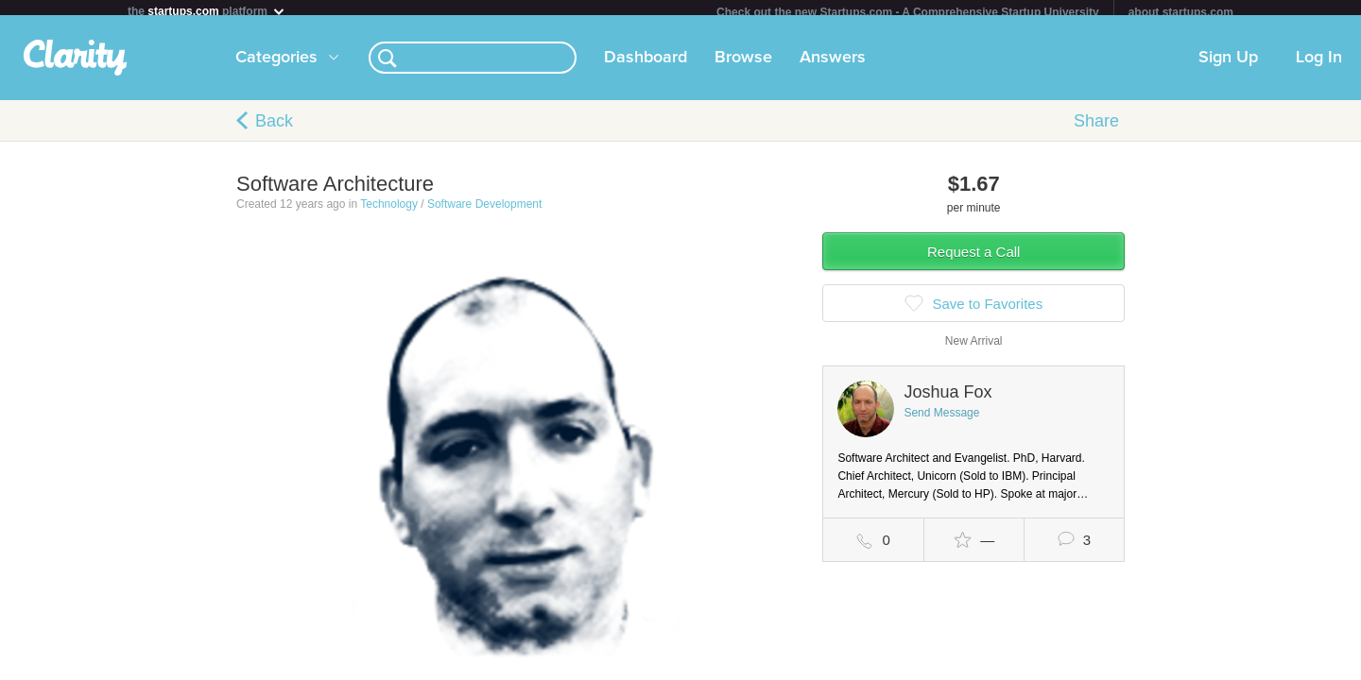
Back (274, 128)
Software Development (484, 211)
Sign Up (1228, 65)
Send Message (941, 420)
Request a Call (973, 259)
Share (1096, 128)
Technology (389, 211)
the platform (207, 11)
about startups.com (1180, 12)
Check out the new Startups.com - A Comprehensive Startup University (907, 12)
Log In (1319, 65)
